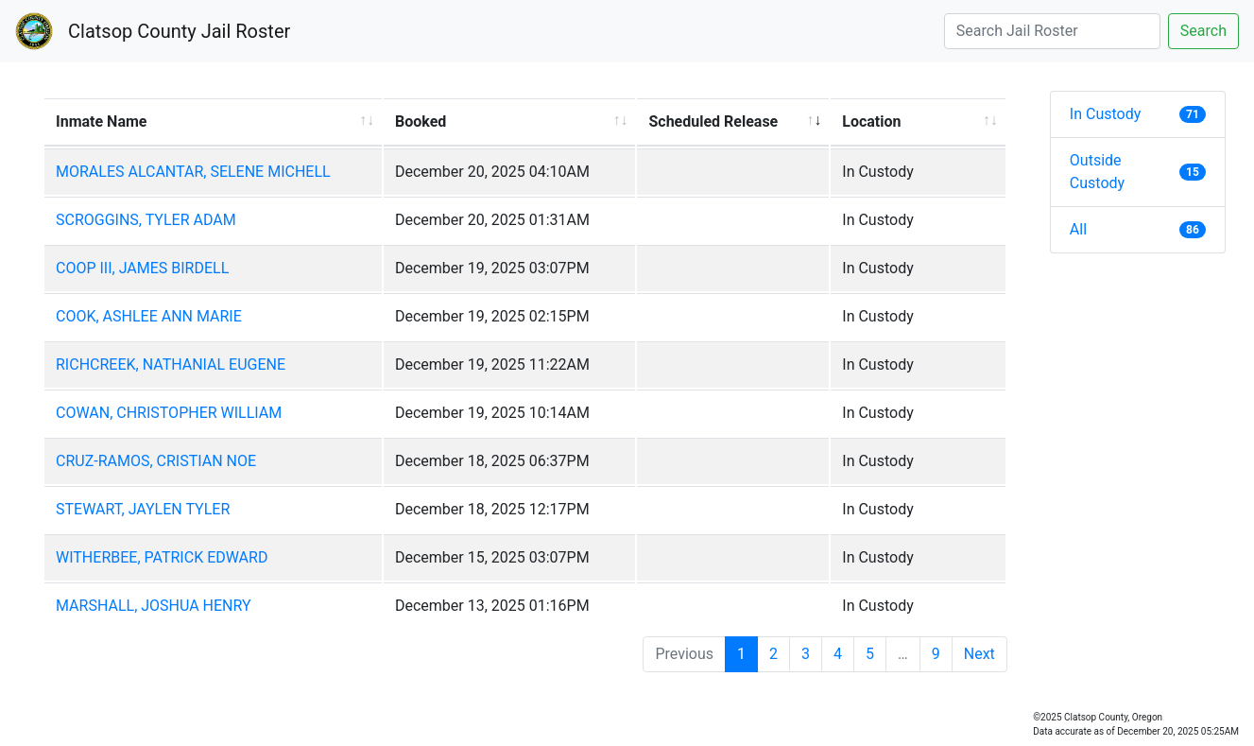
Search (1203, 31)
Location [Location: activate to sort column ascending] (871, 121)
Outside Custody (1138, 171)
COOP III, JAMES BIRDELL (142, 268)
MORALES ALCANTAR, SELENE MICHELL (193, 172)
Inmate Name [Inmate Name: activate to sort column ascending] (101, 121)
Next (979, 654)
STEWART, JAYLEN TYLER (143, 509)
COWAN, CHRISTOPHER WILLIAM (169, 413)
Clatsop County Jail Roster (179, 31)
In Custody (1138, 114)
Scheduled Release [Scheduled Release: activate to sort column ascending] (713, 121)
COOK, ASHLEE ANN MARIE (149, 316)
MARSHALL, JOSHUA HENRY (153, 606)
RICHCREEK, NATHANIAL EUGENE (170, 364)
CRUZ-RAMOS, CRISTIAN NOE (156, 461)
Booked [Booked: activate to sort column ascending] (420, 121)
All (1138, 229)
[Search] (1052, 31)
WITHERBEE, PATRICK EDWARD (161, 557)
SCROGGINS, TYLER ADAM (146, 220)
